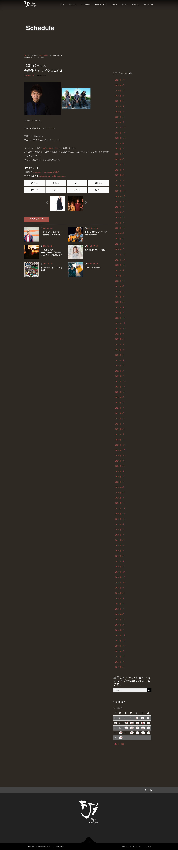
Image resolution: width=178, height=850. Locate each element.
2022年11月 (120, 323)
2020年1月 (120, 503)
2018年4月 (120, 614)
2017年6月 (120, 667)
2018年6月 (120, 604)
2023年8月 (120, 276)
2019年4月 (120, 551)
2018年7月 (120, 598)
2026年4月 (120, 106)
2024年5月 (120, 228)
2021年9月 (120, 397)
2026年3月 (120, 112)
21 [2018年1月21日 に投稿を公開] (149, 728)
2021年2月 (120, 434)
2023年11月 (120, 260)
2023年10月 (120, 265)
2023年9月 (120, 270)
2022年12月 (120, 318)
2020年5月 (120, 482)
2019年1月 (120, 567)
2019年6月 (120, 540)
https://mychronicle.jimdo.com (52, 176)
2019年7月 (120, 535)
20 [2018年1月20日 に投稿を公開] (143, 728)
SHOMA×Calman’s (93, 267)
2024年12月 (120, 191)
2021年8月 (120, 403)
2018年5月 (120, 609)
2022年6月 (120, 350)
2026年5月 (120, 101)
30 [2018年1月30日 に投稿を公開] (121, 738)
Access (124, 4)
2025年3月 (120, 175)
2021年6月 (120, 413)
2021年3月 (120, 429)
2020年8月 (120, 466)
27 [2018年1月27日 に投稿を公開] (143, 733)
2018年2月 (120, 625)
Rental (114, 4)
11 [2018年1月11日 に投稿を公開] (132, 723)
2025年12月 (120, 127)
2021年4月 (120, 424)
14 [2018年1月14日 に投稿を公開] (149, 723)
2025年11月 (120, 133)
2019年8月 (120, 530)
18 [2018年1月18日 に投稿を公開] (132, 728)
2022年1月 (120, 376)
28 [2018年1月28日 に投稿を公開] (149, 733)
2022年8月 (120, 339)
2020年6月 (120, 477)
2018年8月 (120, 593)
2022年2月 (120, 371)
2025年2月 (120, 180)
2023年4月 (120, 297)
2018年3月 (120, 619)
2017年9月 (120, 651)
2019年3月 (120, 556)
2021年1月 (120, 440)
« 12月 (116, 744)
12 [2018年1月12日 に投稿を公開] (137, 723)
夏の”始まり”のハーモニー (96, 250)
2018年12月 (120, 572)
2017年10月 (120, 646)
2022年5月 (120, 355)
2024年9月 (120, 207)
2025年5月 (120, 164)
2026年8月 (120, 85)
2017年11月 (120, 641)
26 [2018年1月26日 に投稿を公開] (137, 733)
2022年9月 (120, 334)
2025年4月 (120, 170)
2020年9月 (120, 461)
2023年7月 (120, 281)
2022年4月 (120, 360)
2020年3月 (120, 493)
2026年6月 (120, 96)
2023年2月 (120, 307)
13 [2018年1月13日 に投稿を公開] (143, 723)
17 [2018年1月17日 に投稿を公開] (126, 728)
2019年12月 (120, 508)
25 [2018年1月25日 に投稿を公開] (132, 733)
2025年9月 (120, 143)
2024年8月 (120, 212)
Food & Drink (101, 4)
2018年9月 (120, 588)
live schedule (44, 55)
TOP (62, 4)
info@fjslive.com (50, 148)
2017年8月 (120, 657)
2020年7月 (120, 471)
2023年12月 (120, 254)
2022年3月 (120, 365)
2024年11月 (120, 196)
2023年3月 (120, 302)
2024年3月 (120, 239)
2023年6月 (120, 286)
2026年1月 (120, 122)
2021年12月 (120, 381)
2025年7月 (120, 154)
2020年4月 (120, 487)
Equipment (85, 4)
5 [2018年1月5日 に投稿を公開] (136, 718)
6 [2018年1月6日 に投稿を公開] (142, 718)
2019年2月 (120, 561)
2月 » (123, 744)
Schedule (73, 4)
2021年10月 (120, 392)
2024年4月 (120, 233)
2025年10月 (120, 138)
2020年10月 (120, 456)
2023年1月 (120, 313)
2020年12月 (120, 445)
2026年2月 (120, 117)
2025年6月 (120, 159)
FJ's (133, 846)
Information (148, 4)
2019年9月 (120, 524)
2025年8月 (120, 149)
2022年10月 (120, 328)
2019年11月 (120, 514)
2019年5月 (120, 545)
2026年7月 (120, 91)
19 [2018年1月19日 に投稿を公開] (137, 728)
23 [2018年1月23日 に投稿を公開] (121, 733)
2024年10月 (120, 202)
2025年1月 (120, 186)
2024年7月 (120, 217)
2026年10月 (120, 80)
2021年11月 (120, 387)
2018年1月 (120, 630)
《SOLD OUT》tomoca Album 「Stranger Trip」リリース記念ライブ (51, 252)
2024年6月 (120, 223)
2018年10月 (120, 582)
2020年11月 (120, 450)
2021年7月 (120, 408)
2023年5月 (120, 292)
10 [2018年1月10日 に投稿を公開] (126, 723)
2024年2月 (120, 244)
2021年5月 (120, 418)
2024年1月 (120, 249)
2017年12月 (120, 635)
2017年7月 (120, 662)
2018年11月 (120, 577)
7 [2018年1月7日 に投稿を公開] (148, 718)
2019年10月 (120, 519)
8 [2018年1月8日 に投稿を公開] (115, 723)
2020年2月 (120, 498)
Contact (135, 4)
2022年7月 (120, 344)
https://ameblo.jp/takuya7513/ (46, 172)
